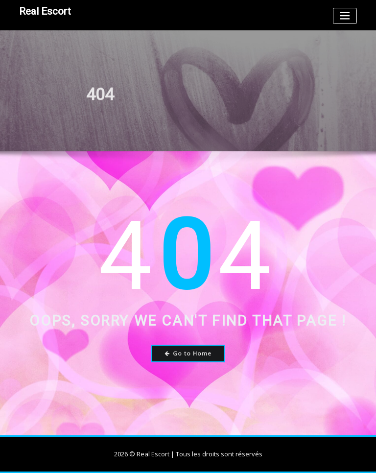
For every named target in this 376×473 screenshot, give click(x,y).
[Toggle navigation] (345, 16)
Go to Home (188, 353)
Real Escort (45, 11)
